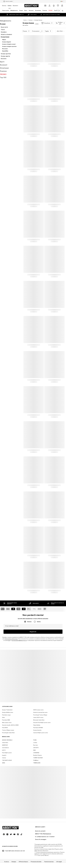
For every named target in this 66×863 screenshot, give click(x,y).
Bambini (15, 5)
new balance (5, 743)
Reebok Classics (37, 751)
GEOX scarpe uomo (38, 706)
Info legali (59, 857)
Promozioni (37, 27)
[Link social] (4, 830)
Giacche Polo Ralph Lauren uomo (42, 718)
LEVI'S (4, 746)
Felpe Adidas (36, 721)
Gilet (3, 713)
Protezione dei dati (36, 857)
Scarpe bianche (37, 726)
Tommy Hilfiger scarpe (8, 726)
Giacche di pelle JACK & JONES (10, 721)
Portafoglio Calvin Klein (8, 728)
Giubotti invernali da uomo (40, 708)
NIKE (34, 746)
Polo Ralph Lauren (7, 748)
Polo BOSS (5, 723)
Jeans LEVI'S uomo (38, 713)
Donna (4, 5)
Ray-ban (35, 741)
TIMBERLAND (36, 759)
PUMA (35, 736)
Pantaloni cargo (6, 711)
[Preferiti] (58, 6)
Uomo (9, 5)
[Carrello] (62, 6)
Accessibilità (25, 860)
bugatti (4, 751)
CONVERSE (36, 748)
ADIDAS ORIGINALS (7, 736)
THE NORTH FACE (7, 756)
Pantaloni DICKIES (38, 723)
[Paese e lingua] (62, 1)
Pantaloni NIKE (6, 716)
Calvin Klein (5, 738)
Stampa (14, 857)
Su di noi (6, 857)
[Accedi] (49, 6)
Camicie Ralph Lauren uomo (40, 728)
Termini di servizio (49, 857)
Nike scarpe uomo (6, 718)
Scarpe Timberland (7, 706)
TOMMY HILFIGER (38, 753)
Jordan (35, 738)
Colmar (4, 753)
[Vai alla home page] (31, 5)
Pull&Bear (35, 756)
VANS (3, 759)
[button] (47, 19)
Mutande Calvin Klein (38, 716)
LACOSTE (36, 743)
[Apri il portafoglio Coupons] (45, 6)
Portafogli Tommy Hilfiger (40, 711)
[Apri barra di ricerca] (62, 11)
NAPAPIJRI (5, 741)
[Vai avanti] (58, 10)
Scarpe (31, 16)
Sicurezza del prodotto (38, 860)
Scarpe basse (38, 16)
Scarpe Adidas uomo (7, 708)
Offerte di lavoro (23, 857)
